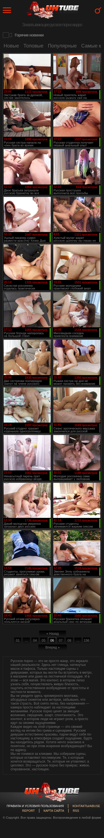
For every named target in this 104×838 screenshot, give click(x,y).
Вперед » (52, 647)
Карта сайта (54, 810)
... (26, 640)
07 (60, 640)
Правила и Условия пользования (35, 806)
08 (69, 640)
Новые (11, 46)
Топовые (34, 46)
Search (98, 10)
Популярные (62, 46)
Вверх (91, 785)
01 (17, 640)
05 (43, 640)
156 (86, 640)
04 (35, 640)
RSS (76, 810)
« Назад (52, 634)
